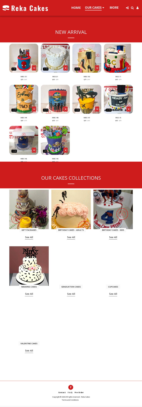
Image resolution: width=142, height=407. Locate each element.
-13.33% (14, 151)
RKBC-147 (87, 118)
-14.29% (14, 110)
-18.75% (46, 68)
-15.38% (78, 110)
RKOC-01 (55, 77)
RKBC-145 (55, 160)
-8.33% (14, 68)
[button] (127, 7)
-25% (45, 151)
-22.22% (78, 68)
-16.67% (46, 110)
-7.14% (109, 68)
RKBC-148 (55, 118)
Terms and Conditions (70, 401)
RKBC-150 (87, 77)
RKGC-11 (118, 77)
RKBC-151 (23, 77)
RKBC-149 (23, 118)
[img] (23, 58)
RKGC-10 (118, 118)
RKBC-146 (23, 160)
